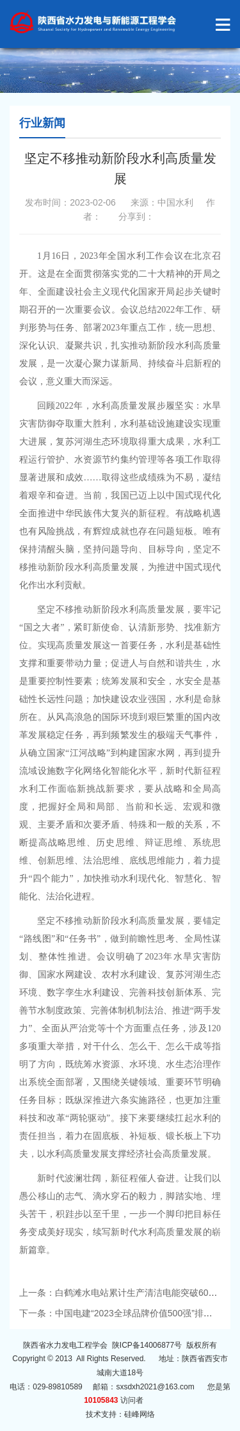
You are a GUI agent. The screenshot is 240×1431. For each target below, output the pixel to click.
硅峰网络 (139, 1414)
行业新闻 (42, 123)
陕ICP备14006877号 (147, 1345)
